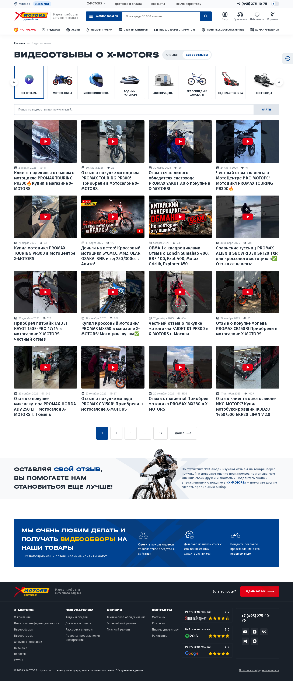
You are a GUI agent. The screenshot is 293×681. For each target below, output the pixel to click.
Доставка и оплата (128, 4)
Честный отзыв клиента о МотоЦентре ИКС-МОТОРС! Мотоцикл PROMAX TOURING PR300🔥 (244, 180)
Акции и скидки (77, 617)
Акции (73, 30)
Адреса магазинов (264, 30)
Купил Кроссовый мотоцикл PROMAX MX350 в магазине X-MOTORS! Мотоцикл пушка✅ (110, 328)
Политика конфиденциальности (36, 623)
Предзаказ (50, 30)
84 (160, 433)
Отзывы (172, 55)
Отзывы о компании (28, 642)
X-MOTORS (94, 3)
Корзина (272, 16)
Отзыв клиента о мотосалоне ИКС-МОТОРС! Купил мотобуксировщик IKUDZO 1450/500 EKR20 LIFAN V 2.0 (246, 406)
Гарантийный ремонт (121, 623)
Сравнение (240, 16)
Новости (20, 654)
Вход (225, 16)
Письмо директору (187, 4)
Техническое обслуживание (222, 30)
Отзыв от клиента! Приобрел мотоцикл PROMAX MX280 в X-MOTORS (179, 404)
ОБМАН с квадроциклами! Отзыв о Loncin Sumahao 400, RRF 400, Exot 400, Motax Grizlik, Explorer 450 (179, 255)
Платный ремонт (118, 629)
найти (266, 109)
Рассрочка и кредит (80, 629)
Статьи (18, 660)
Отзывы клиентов (133, 30)
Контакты (158, 4)
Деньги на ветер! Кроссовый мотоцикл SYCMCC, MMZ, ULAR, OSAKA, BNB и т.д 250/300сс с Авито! (111, 255)
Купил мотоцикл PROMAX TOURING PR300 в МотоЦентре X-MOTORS (44, 253)
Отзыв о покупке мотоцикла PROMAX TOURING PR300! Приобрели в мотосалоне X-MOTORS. (110, 180)
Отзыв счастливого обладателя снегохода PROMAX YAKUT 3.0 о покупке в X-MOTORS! (179, 180)
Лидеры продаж (99, 30)
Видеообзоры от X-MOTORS (174, 30)
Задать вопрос (255, 591)
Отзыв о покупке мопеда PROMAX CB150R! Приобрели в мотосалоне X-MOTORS (247, 328)
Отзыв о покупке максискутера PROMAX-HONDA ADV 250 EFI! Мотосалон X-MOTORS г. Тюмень (45, 406)
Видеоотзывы (23, 636)
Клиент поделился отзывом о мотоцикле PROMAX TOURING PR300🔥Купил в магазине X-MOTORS (44, 180)
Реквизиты (159, 636)
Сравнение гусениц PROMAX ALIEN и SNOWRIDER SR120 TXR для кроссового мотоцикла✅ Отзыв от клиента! (247, 255)
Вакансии (20, 648)
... (145, 433)
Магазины (42, 3)
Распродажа (25, 30)
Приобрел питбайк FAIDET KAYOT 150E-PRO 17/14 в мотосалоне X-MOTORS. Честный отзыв (41, 331)
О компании (22, 617)
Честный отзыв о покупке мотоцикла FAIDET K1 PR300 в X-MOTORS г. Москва (179, 328)
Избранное (257, 16)
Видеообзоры (23, 629)
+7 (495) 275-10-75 (252, 4)
